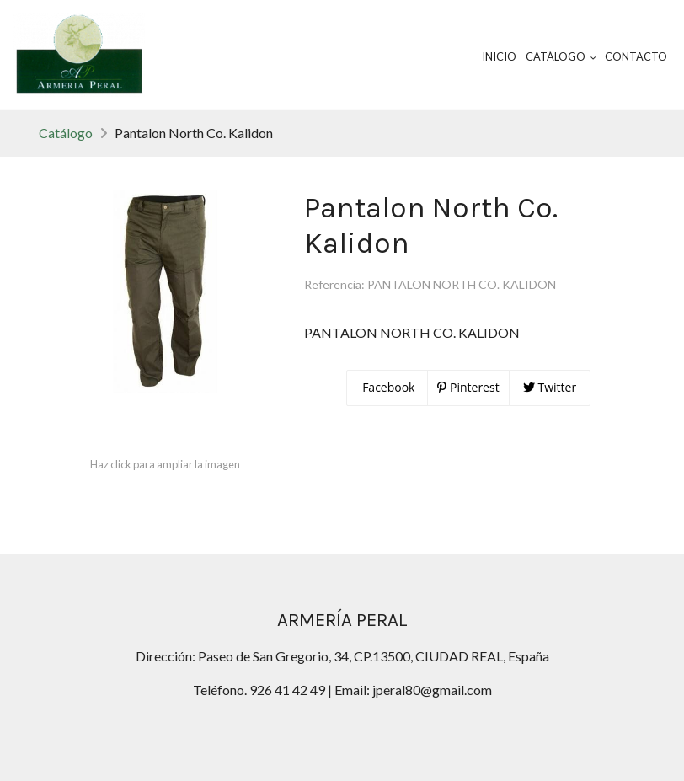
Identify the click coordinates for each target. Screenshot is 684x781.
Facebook (387, 387)
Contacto (636, 56)
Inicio (499, 56)
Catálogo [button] (561, 56)
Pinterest (468, 387)
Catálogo (66, 133)
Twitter (549, 387)
